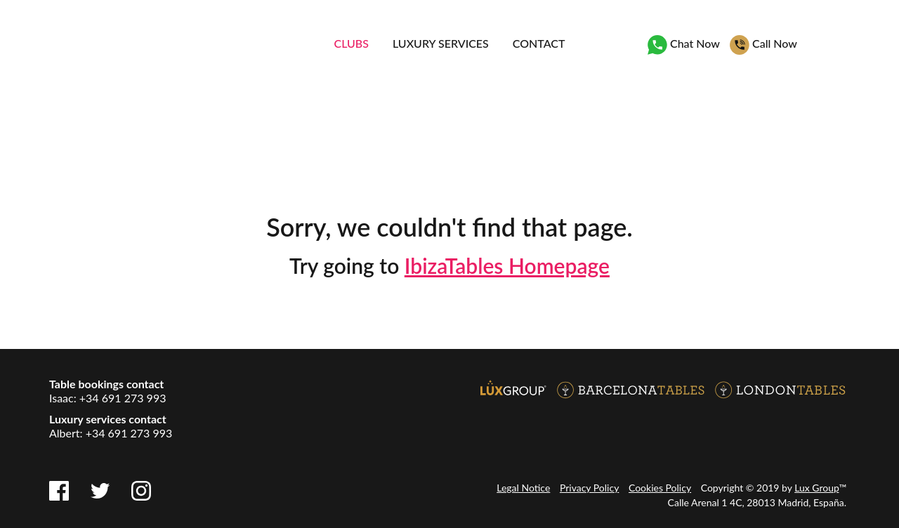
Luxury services (441, 43)
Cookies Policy (660, 488)
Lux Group (816, 488)
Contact (539, 43)
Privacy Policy (589, 488)
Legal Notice (523, 488)
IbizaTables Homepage (507, 265)
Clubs (351, 43)
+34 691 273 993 (122, 397)
